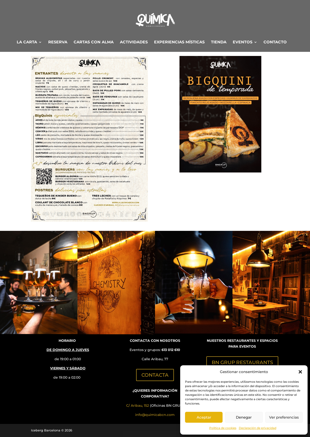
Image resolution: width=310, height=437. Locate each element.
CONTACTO (275, 42)
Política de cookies (222, 428)
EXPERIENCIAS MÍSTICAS (179, 42)
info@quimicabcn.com (155, 415)
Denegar (244, 417)
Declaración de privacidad (257, 428)
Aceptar (204, 417)
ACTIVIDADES (134, 42)
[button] (300, 371)
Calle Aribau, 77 (155, 359)
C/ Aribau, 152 (137, 405)
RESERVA (57, 42)
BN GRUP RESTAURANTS (242, 362)
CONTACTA (155, 375)
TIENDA (218, 42)
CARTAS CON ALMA (94, 42)
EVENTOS (242, 42)
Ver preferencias (284, 417)
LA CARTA (27, 42)
